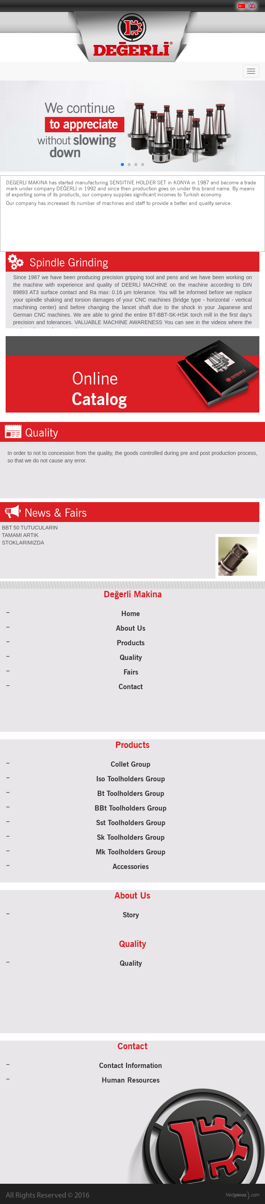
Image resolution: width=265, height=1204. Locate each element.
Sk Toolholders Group (131, 837)
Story (131, 914)
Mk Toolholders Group (131, 851)
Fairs (130, 671)
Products (131, 642)
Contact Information (130, 1065)
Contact (131, 686)
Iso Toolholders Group (130, 778)
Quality (131, 657)
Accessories (131, 866)
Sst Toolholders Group (131, 822)
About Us (130, 628)
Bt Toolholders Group (130, 793)
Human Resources (131, 1079)
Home (130, 613)
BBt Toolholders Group (131, 807)
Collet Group (131, 764)
